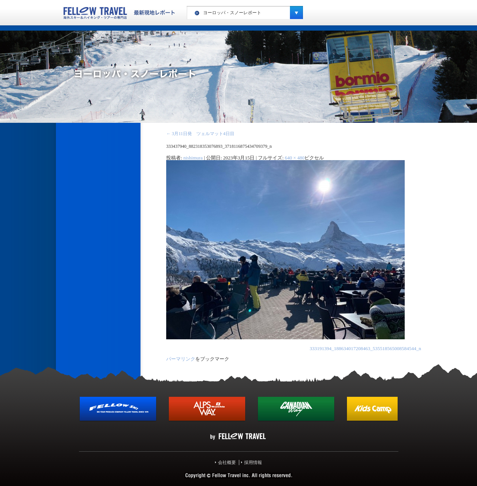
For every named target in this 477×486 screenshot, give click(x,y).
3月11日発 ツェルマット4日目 (200, 133)
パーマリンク (180, 359)
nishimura (193, 158)
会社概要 (227, 462)
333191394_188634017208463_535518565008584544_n (365, 348)
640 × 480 (294, 158)
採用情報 (253, 462)
